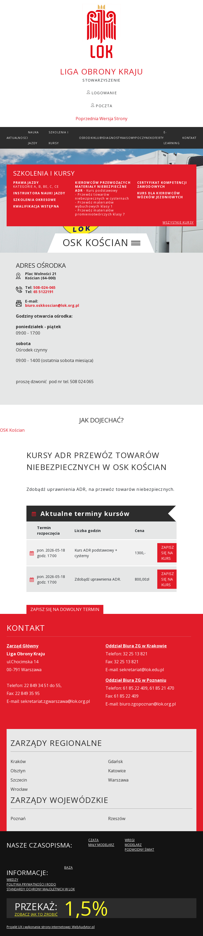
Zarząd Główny (22, 646)
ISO (128, 138)
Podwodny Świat (139, 849)
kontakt (189, 138)
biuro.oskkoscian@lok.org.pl (52, 305)
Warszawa (118, 780)
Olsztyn (18, 771)
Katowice (117, 771)
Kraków (18, 761)
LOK (101, 31)
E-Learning (172, 137)
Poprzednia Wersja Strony (101, 118)
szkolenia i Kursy (58, 137)
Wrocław (19, 789)
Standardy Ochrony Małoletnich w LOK (41, 889)
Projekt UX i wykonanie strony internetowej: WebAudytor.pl (51, 927)
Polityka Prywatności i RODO (31, 884)
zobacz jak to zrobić (36, 914)
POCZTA (104, 105)
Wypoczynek (141, 138)
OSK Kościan (12, 430)
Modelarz (133, 845)
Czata (93, 840)
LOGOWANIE (104, 92)
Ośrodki (86, 138)
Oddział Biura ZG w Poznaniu (135, 680)
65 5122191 (43, 291)
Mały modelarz (101, 845)
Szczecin (19, 780)
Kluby (98, 138)
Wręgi (130, 840)
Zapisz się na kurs (167, 553)
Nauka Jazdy (33, 137)
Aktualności (17, 138)
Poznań (18, 818)
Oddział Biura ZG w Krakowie (136, 646)
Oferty (158, 138)
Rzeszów (116, 818)
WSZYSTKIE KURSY (178, 222)
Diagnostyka (114, 138)
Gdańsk (115, 761)
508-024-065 (44, 287)
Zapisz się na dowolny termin (64, 609)
